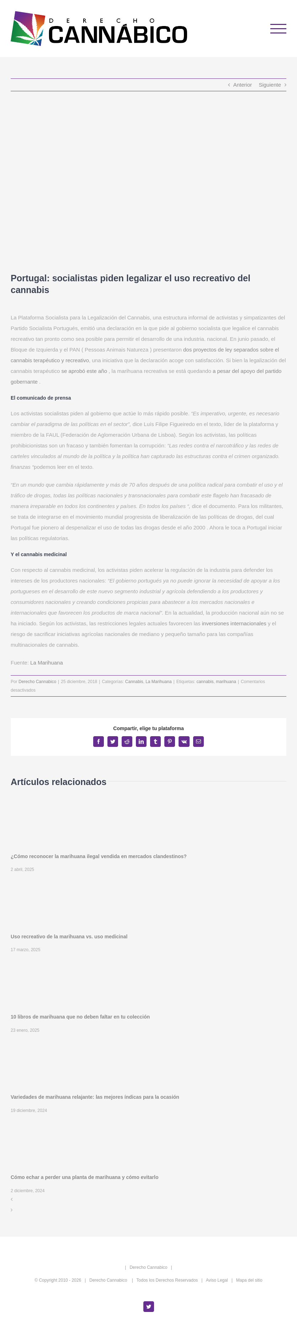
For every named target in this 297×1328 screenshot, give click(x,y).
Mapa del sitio (249, 1280)
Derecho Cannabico (37, 681)
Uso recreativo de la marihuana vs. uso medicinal (69, 936)
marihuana (226, 681)
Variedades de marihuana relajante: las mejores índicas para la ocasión (95, 1097)
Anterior (242, 85)
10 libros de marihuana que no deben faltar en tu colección (80, 1017)
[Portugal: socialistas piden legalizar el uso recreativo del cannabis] (148, 182)
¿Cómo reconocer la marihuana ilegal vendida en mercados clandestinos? (99, 856)
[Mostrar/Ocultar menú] (278, 29)
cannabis (204, 681)
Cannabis (134, 681)
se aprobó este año (84, 371)
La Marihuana (46, 663)
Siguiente (270, 85)
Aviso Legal (217, 1280)
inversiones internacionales (234, 623)
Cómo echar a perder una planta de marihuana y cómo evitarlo (84, 1177)
